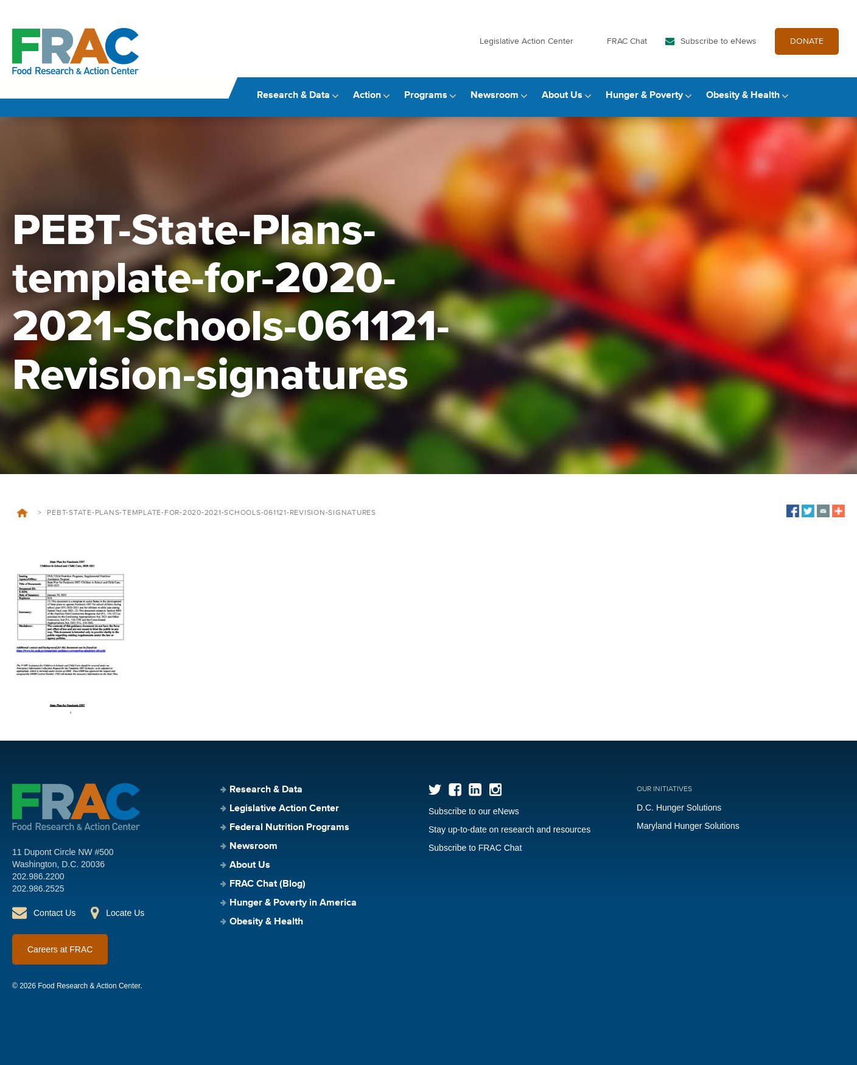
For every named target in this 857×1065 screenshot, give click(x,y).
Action (367, 95)
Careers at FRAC (60, 949)
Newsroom (494, 95)
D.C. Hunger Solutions (679, 807)
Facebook (455, 789)
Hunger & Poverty (644, 95)
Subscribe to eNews (718, 41)
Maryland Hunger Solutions (688, 826)
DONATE (807, 41)
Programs (425, 95)
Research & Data (293, 95)
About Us (562, 95)
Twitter (434, 789)
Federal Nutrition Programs (289, 828)
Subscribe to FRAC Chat (475, 848)
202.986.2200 (38, 876)
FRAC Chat (627, 41)
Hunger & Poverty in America (293, 903)
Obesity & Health (743, 95)
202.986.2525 (38, 888)
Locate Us (125, 913)
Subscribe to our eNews (473, 811)
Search (833, 95)
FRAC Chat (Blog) (267, 884)
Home (22, 513)
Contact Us (54, 913)
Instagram (495, 789)
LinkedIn (475, 789)
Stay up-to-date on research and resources (509, 829)
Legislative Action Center (526, 41)
